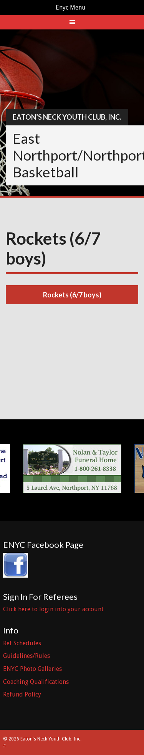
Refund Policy (22, 694)
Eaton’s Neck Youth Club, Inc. (67, 117)
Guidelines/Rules (26, 655)
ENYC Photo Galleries (32, 668)
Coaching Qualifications (36, 681)
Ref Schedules (22, 643)
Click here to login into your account (53, 609)
